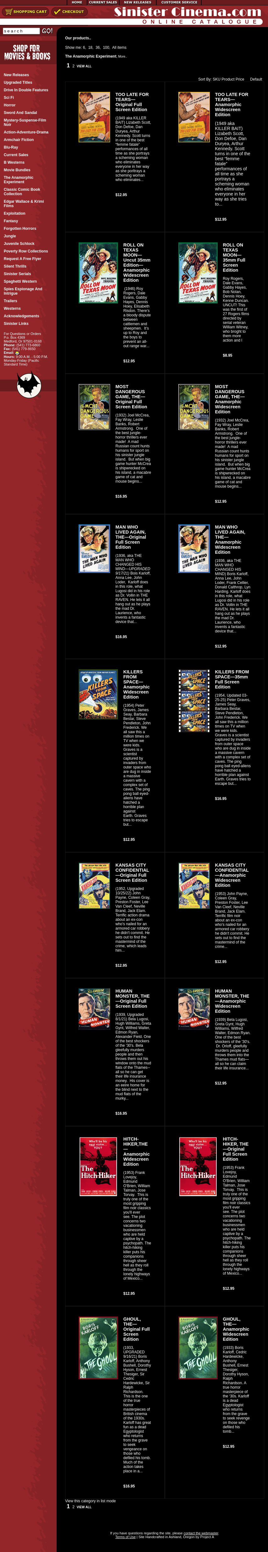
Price (240, 79)
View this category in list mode (90, 1501)
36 (98, 47)
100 (106, 47)
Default (254, 79)
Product (227, 79)
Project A (206, 1537)
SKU (217, 79)
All (114, 47)
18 (90, 47)
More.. (122, 56)
